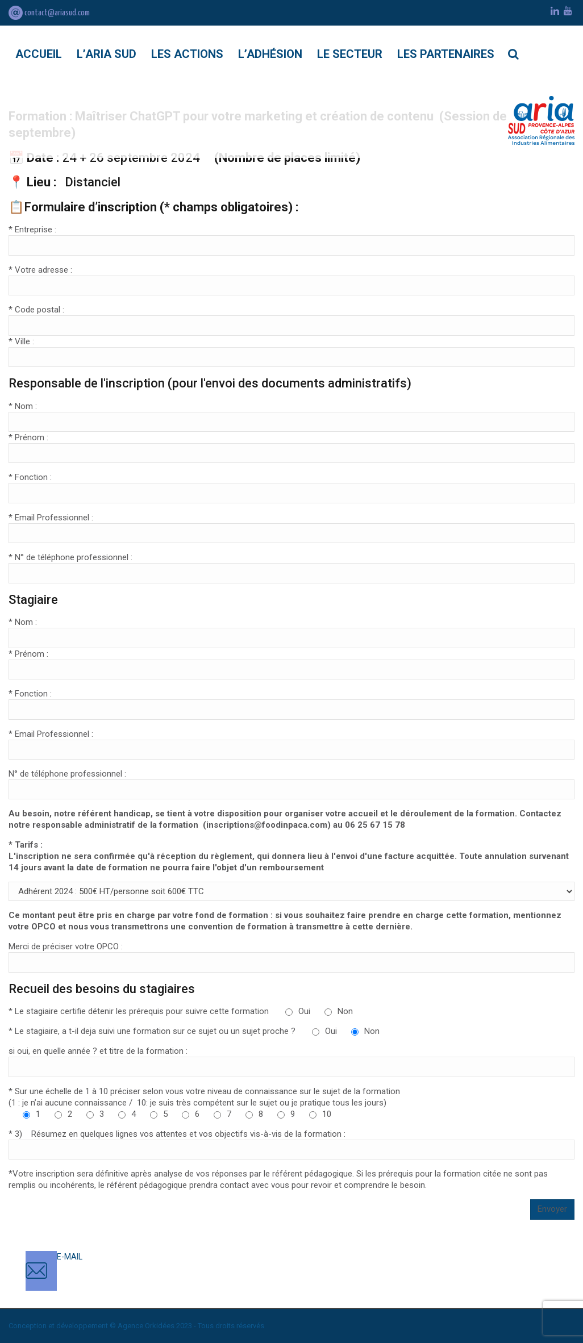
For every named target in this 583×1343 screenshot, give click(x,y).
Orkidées (159, 1325)
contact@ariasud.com (49, 13)
